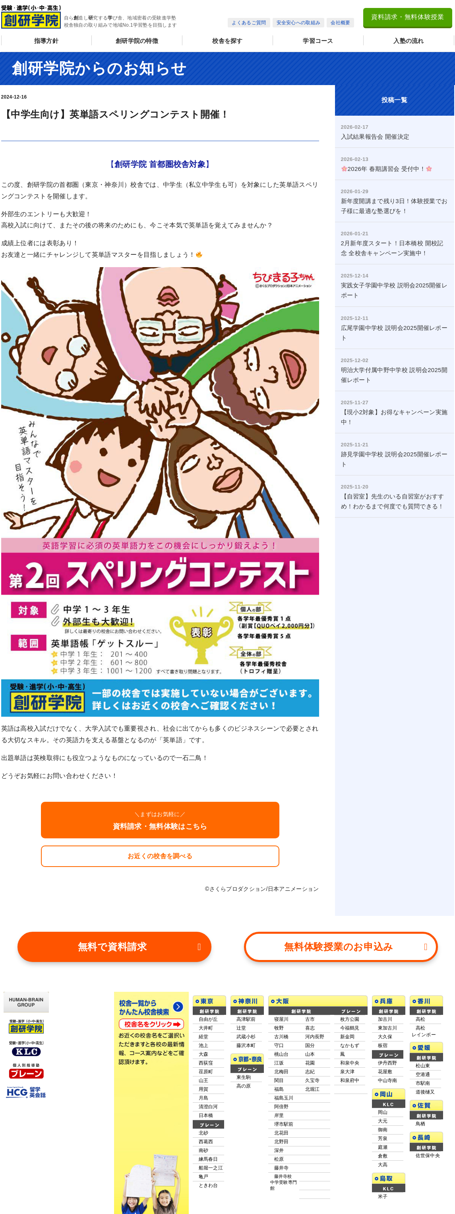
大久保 (385, 1036)
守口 (279, 1045)
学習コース (318, 40)
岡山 (383, 1112)
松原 (279, 1159)
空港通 (423, 1074)
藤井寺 (281, 1168)
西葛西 (206, 1141)
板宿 (383, 1045)
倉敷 (383, 1156)
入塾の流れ (408, 40)
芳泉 (383, 1138)
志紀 (310, 1071)
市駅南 (423, 1083)
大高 (383, 1164)
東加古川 (387, 1028)
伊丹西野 (387, 1063)
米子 (383, 1196)
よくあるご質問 (249, 22)
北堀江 (312, 1089)
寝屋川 (281, 1019)
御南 (383, 1130)
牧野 (279, 1028)
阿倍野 (281, 1106)
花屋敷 (385, 1071)
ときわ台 (208, 1185)
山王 (204, 1080)
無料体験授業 (356, 947)
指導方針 (46, 40)
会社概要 (340, 22)
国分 (310, 1045)
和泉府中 (350, 1080)
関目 (279, 1080)
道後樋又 (425, 1092)
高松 (421, 1019)
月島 (204, 1098)
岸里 (279, 1115)
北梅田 (281, 1071)
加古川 (385, 1019)
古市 (310, 1019)
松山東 (423, 1066)
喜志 (310, 1028)
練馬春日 (208, 1159)
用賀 (204, 1089)
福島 (279, 1089)
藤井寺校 (283, 1182)
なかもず (350, 1045)
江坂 (279, 1063)
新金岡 (347, 1036)
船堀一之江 (211, 1168)
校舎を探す (227, 40)
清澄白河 (208, 1106)
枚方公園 (350, 1019)
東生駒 (243, 1077)
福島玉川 (284, 1098)
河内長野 (315, 1036)
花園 (310, 1063)
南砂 (204, 1150)
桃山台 (281, 1054)
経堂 (204, 1036)
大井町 (206, 1028)
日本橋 (206, 1115)
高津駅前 (246, 1019)
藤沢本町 (246, 1045)
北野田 (281, 1141)
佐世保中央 (428, 1155)
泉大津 (347, 1071)
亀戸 (204, 1176)
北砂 (204, 1133)
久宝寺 (312, 1080)
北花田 (281, 1133)
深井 (279, 1150)
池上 (204, 1045)
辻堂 (241, 1028)
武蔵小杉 (246, 1036)
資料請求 (139, 947)
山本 (310, 1054)
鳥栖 (421, 1124)
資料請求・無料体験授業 (407, 17)
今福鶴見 (350, 1028)
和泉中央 (350, 1063)
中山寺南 (387, 1080)
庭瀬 (383, 1147)
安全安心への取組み (299, 22)
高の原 (243, 1086)
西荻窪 (206, 1063)
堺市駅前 (284, 1124)
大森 (204, 1054)
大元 (383, 1121)
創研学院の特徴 (137, 40)
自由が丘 (208, 1019)
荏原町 (206, 1071)
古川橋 (281, 1036)
